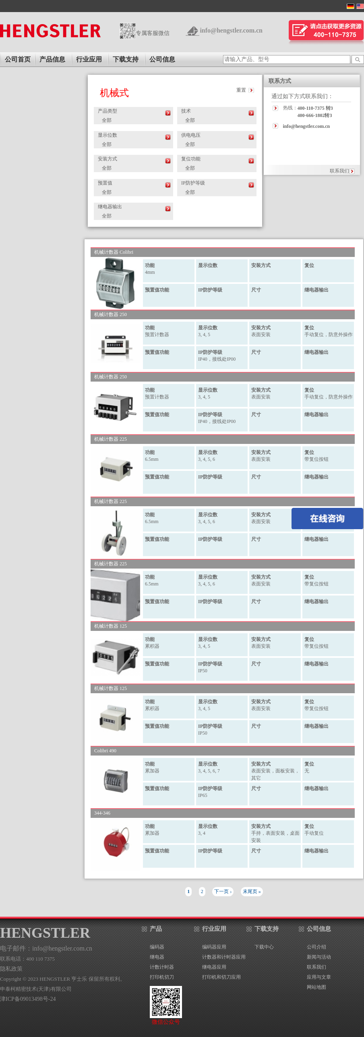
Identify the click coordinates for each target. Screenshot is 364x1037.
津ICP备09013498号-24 (28, 999)
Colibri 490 (105, 751)
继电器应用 (214, 967)
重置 (241, 90)
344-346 (102, 813)
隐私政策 (11, 969)
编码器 (157, 947)
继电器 (157, 957)
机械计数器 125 (110, 626)
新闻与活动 (319, 957)
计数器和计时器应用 (224, 957)
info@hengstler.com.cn (231, 30)
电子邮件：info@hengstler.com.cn (46, 948)
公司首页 (18, 59)
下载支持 (126, 59)
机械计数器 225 (110, 439)
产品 (156, 929)
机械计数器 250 (110, 314)
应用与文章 (319, 977)
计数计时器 (162, 967)
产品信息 (52, 59)
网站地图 (316, 987)
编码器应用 (214, 947)
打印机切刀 (162, 977)
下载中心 (264, 947)
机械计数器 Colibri (113, 252)
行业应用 (89, 59)
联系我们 (339, 171)
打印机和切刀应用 (221, 977)
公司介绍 (316, 947)
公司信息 (162, 59)
